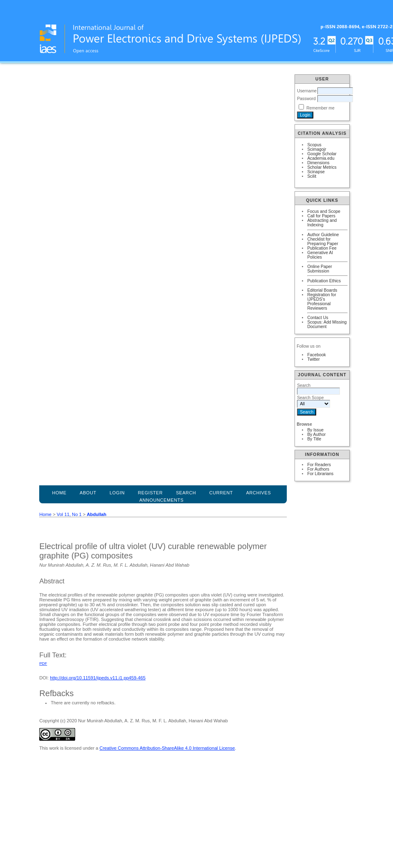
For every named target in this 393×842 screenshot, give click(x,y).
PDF (43, 663)
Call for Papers (321, 216)
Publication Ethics (324, 281)
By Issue (315, 430)
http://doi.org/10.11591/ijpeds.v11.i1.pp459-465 (97, 677)
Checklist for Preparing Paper (322, 241)
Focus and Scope (323, 211)
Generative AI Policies (320, 254)
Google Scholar (322, 154)
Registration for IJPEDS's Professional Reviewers (321, 301)
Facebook (316, 355)
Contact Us (317, 317)
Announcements (161, 500)
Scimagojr (316, 149)
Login (117, 492)
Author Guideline (323, 234)
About (88, 492)
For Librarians (320, 473)
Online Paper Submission (319, 268)
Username (307, 91)
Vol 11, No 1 (69, 514)
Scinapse (316, 172)
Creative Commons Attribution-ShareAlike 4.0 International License (167, 748)
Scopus (314, 145)
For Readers (319, 464)
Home (59, 492)
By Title (314, 439)
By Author (316, 434)
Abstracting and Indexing (322, 222)
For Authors (318, 469)
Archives (258, 492)
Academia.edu (320, 158)
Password (306, 98)
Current (221, 492)
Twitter (313, 359)
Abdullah (96, 514)
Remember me (320, 108)
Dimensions (318, 163)
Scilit (311, 176)
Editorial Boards (322, 290)
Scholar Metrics (322, 167)
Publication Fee (322, 248)
